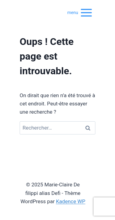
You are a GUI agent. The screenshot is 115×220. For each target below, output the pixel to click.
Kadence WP (70, 201)
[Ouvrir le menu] (80, 12)
